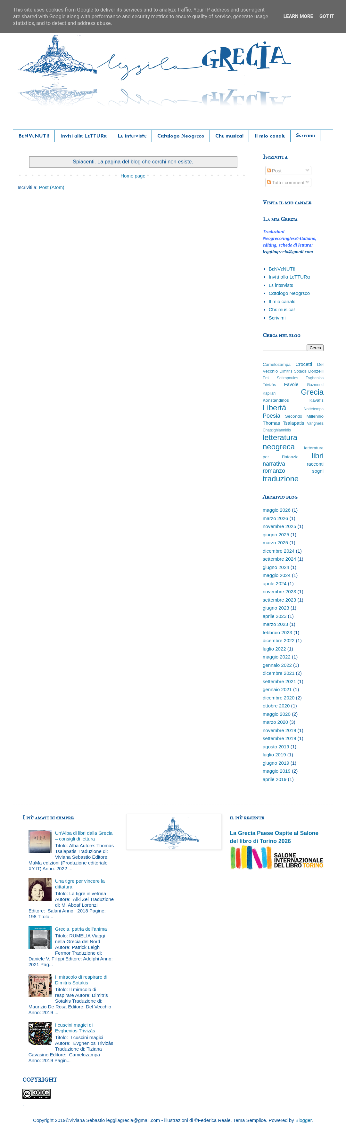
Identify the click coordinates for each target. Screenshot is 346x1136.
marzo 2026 (275, 518)
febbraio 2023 (277, 632)
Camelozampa (277, 364)
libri (318, 455)
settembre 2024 (279, 559)
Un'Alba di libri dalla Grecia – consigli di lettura (84, 835)
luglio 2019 (274, 754)
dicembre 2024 (278, 551)
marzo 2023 (275, 624)
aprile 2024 (274, 583)
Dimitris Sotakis (293, 371)
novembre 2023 (279, 591)
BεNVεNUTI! (33, 136)
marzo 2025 (275, 542)
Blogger (303, 1120)
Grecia (312, 392)
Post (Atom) (51, 187)
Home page (132, 175)
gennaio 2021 (277, 689)
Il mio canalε (269, 136)
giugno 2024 (276, 567)
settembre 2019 (279, 738)
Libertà (274, 407)
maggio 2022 (277, 656)
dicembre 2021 (278, 673)
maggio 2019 (277, 771)
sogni (318, 471)
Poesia (271, 416)
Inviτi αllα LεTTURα (83, 136)
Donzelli (316, 371)
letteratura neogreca (280, 442)
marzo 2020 (275, 722)
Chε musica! (229, 136)
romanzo (274, 471)
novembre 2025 (279, 526)
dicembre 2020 (278, 697)
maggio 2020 (277, 714)
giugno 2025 (276, 534)
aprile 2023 (274, 616)
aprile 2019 (274, 779)
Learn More (298, 16)
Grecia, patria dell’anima (81, 929)
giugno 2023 (276, 608)
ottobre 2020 (276, 705)
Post (274, 170)
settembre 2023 (279, 600)
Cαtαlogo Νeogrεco (180, 136)
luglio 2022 (274, 648)
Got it (326, 16)
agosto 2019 (276, 746)
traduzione (281, 478)
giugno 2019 (276, 763)
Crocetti (303, 364)
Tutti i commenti (286, 182)
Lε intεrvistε (132, 136)
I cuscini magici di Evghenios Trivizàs (75, 1027)
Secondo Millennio (304, 416)
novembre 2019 (279, 730)
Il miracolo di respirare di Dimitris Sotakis (81, 979)
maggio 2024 (277, 575)
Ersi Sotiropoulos (280, 378)
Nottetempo (314, 409)
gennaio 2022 (277, 665)
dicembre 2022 (278, 640)
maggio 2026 (277, 510)
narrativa (274, 464)
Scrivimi (305, 135)
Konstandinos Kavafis (293, 400)
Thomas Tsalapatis (283, 423)
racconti (315, 464)
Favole (291, 384)
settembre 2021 (279, 681)
